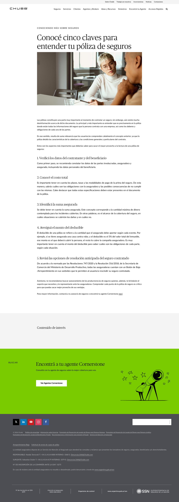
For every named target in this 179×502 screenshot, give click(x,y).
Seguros (57, 9)
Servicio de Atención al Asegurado (101, 434)
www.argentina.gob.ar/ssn (104, 470)
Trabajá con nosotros (124, 2)
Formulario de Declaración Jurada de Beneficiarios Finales (32, 434)
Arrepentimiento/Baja (21, 445)
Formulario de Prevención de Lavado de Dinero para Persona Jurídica (128, 432)
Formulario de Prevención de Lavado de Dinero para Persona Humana (82, 432)
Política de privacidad (32, 432)
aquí (120, 294)
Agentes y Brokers (91, 9)
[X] (16, 422)
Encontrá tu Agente (137, 9)
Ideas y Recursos (108, 9)
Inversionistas (138, 2)
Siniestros (122, 9)
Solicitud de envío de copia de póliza (45, 445)
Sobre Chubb (109, 2)
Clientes (77, 9)
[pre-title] (58, 28)
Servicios (67, 9)
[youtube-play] (31, 422)
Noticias (149, 2)
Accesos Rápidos (156, 9)
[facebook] (46, 422)
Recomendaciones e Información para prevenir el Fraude (70, 434)
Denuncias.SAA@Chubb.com (82, 455)
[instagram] (38, 422)
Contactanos (158, 2)
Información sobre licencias (49, 432)
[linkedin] (23, 422)
